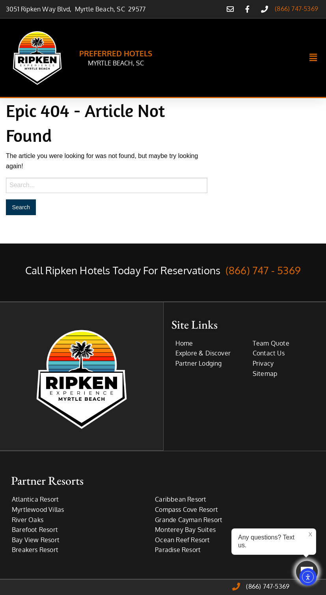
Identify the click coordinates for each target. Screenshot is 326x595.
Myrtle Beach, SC (102, 9)
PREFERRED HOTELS (115, 53)
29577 (136, 9)
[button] (313, 57)
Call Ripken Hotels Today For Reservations (163, 270)
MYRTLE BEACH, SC (116, 63)
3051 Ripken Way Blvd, (40, 9)
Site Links (194, 324)
